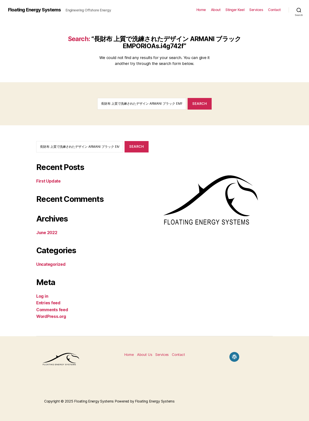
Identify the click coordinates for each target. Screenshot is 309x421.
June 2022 (46, 232)
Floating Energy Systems (34, 9)
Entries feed (48, 302)
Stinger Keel (234, 10)
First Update (48, 181)
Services (256, 10)
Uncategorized (51, 264)
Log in (42, 296)
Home (201, 10)
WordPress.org (51, 316)
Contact (274, 10)
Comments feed (52, 309)
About (216, 10)
